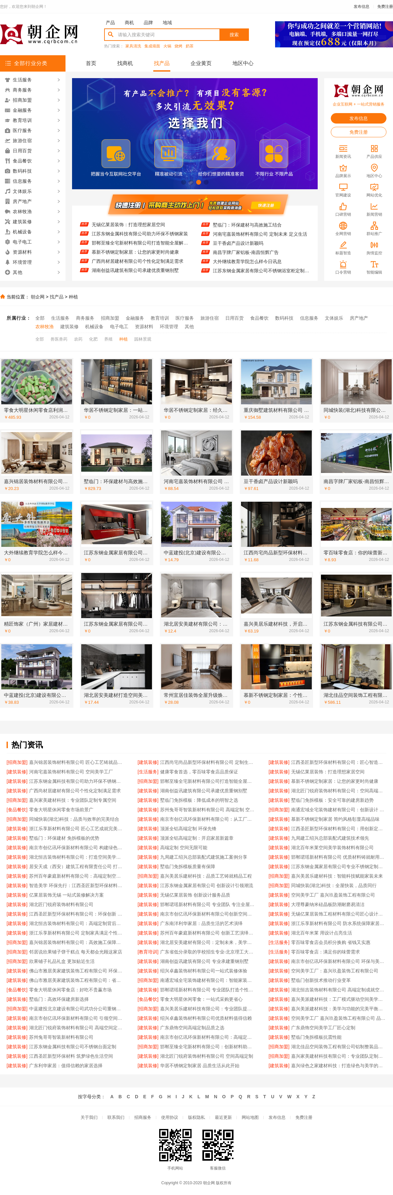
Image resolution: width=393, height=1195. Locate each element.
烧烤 (178, 46)
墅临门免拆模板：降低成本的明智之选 (199, 800)
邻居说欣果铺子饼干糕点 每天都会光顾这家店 (75, 952)
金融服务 (135, 318)
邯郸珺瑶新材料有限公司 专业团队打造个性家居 (207, 989)
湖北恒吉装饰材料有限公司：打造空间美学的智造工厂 (76, 857)
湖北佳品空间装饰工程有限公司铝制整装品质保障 (338, 1046)
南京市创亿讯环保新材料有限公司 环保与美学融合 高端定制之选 (338, 961)
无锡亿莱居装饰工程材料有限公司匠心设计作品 (338, 914)
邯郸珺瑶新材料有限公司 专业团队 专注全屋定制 (207, 904)
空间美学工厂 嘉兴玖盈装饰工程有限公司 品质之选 (338, 1018)
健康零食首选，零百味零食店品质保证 (199, 771)
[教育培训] (148, 952)
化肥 (93, 339)
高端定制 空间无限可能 (183, 847)
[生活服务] (148, 771)
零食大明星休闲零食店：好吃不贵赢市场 (70, 989)
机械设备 (94, 326)
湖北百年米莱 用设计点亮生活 (321, 933)
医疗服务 (185, 318)
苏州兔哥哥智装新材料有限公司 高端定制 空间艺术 (207, 809)
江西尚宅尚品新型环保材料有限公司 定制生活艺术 (207, 762)
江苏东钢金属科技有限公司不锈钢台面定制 (72, 1046)
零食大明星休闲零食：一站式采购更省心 (201, 999)
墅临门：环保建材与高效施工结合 (247, 230)
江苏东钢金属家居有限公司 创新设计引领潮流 (206, 885)
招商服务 (142, 1117)
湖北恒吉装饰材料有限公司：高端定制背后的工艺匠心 (76, 923)
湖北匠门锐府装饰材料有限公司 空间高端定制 (206, 1056)
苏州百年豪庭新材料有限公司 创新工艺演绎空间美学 (207, 933)
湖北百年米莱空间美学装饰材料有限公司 (332, 847)
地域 (167, 22)
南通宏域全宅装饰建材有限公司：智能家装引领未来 (207, 980)
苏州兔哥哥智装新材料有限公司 (61, 1037)
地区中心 (243, 63)
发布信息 (361, 6)
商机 (129, 22)
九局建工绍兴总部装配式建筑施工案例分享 (203, 857)
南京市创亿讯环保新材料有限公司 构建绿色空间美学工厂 (76, 847)
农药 (78, 339)
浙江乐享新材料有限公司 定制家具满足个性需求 (76, 933)
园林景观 (142, 339)
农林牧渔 (44, 326)
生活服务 (60, 318)
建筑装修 (69, 326)
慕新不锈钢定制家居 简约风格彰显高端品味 (335, 819)
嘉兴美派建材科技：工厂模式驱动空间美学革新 (338, 999)
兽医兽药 (58, 339)
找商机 (125, 63)
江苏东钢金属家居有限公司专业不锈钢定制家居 (338, 866)
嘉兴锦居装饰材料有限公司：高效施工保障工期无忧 (76, 942)
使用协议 (169, 1117)
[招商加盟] (17, 762)
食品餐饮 (259, 318)
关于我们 (89, 1117)
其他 (189, 326)
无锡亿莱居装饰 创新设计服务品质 (195, 895)
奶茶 (190, 46)
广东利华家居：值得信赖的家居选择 (66, 1065)
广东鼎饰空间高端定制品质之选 (192, 1027)
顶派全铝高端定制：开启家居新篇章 (197, 838)
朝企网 (38, 296)
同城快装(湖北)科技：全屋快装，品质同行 (334, 885)
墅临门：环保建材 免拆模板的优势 (64, 838)
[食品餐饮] (17, 809)
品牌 (148, 22)
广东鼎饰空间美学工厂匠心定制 (323, 1027)
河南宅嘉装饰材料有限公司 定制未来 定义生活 (260, 239)
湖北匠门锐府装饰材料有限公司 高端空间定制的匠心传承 (76, 1027)
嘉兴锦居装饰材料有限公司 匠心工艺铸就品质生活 (76, 762)
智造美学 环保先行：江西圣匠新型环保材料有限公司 (76, 885)
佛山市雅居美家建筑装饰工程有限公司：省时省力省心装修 (76, 980)
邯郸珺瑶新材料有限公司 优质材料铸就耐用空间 (338, 857)
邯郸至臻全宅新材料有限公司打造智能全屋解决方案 (140, 248)
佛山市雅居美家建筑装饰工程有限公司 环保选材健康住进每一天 (76, 970)
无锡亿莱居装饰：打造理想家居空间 (128, 230)
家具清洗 (133, 46)
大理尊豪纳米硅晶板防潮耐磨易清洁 (328, 904)
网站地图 (250, 1117)
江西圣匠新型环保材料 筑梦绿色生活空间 (71, 1056)
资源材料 (144, 326)
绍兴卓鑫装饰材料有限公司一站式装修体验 (203, 970)
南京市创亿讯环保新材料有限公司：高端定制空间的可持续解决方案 (207, 1037)
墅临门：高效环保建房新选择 (59, 999)
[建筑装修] (148, 762)
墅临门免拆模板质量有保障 (187, 866)
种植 (73, 296)
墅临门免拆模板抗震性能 (316, 1037)
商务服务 (85, 318)
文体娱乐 (334, 318)
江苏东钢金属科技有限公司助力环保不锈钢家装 (140, 239)
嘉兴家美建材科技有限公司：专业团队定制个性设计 (338, 1056)
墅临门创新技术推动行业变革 (321, 980)
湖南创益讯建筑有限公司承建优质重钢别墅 (135, 275)
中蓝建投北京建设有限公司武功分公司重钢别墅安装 (76, 1008)
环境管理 (169, 326)
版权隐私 (196, 1117)
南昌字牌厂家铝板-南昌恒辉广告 (246, 257)
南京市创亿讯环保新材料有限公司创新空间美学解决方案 (207, 914)
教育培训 (160, 318)
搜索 (234, 34)
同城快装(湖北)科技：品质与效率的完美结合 (74, 819)
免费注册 (385, 6)
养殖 (108, 339)
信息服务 (309, 318)
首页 (91, 63)
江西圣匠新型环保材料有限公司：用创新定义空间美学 (338, 828)
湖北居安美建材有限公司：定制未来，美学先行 (207, 942)
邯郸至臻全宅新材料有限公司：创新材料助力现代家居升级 (207, 1046)
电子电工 (119, 326)
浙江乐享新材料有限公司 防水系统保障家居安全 (338, 923)
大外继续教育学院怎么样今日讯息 (247, 266)
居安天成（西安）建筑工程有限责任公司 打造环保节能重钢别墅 (76, 866)
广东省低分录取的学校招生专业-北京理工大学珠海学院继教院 (207, 952)
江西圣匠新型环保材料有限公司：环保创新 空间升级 (76, 914)
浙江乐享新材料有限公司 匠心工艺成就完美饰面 (76, 828)
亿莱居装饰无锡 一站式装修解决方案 (66, 895)
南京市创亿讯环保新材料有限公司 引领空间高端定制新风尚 (76, 1018)
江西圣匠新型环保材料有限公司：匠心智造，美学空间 (338, 762)
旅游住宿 (209, 318)
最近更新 (223, 1117)
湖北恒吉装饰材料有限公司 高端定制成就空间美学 (338, 989)
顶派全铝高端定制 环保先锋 (188, 828)
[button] (183, 182)
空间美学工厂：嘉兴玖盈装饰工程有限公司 (334, 970)
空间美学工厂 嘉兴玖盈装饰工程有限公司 (333, 895)
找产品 (162, 63)
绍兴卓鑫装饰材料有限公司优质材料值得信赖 (206, 1018)
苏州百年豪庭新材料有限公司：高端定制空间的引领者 (76, 876)
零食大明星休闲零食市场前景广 (61, 809)
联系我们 (115, 1117)
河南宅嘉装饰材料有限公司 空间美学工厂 (71, 771)
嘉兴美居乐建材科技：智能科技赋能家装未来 (337, 876)
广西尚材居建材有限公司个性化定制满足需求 (137, 266)
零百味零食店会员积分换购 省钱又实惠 (330, 942)
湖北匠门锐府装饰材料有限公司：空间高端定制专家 (338, 790)
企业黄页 (201, 63)
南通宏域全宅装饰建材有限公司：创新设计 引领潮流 (338, 809)
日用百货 (234, 318)
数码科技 (284, 318)
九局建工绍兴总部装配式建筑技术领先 (330, 838)
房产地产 (359, 318)
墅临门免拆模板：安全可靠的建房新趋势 (332, 800)
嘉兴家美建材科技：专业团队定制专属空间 (72, 800)
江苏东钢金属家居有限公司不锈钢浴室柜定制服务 (261, 275)
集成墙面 (152, 46)
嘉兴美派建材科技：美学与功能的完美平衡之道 (338, 1008)
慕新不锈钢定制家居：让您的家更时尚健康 (135, 257)
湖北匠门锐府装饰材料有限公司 (61, 904)
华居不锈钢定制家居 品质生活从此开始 (199, 1065)
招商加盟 (110, 318)
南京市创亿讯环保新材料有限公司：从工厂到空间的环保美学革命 (207, 819)
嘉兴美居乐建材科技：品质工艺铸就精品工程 (206, 876)
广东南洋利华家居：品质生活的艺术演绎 (201, 923)
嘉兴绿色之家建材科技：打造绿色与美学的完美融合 (338, 1065)
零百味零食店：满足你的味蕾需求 (325, 952)
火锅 (167, 46)
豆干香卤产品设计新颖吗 (238, 248)
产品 (110, 22)
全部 (40, 318)
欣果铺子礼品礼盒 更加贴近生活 (62, 961)
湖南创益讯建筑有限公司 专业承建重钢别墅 (204, 961)
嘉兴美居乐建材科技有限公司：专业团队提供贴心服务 (207, 1008)
